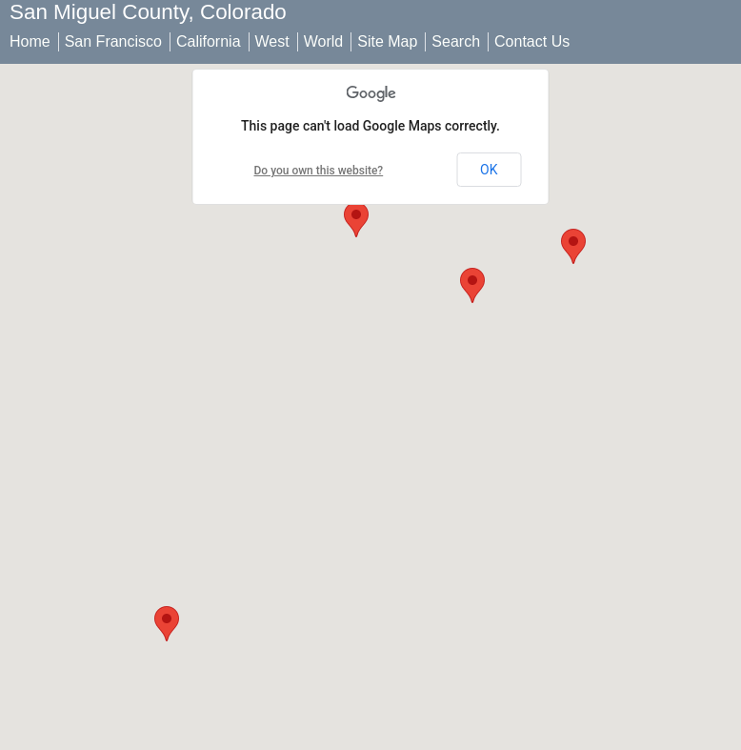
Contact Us (532, 41)
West (272, 41)
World (324, 41)
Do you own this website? (319, 170)
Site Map (387, 41)
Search (455, 41)
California (208, 41)
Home (30, 41)
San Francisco (113, 41)
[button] (356, 219)
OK (488, 169)
